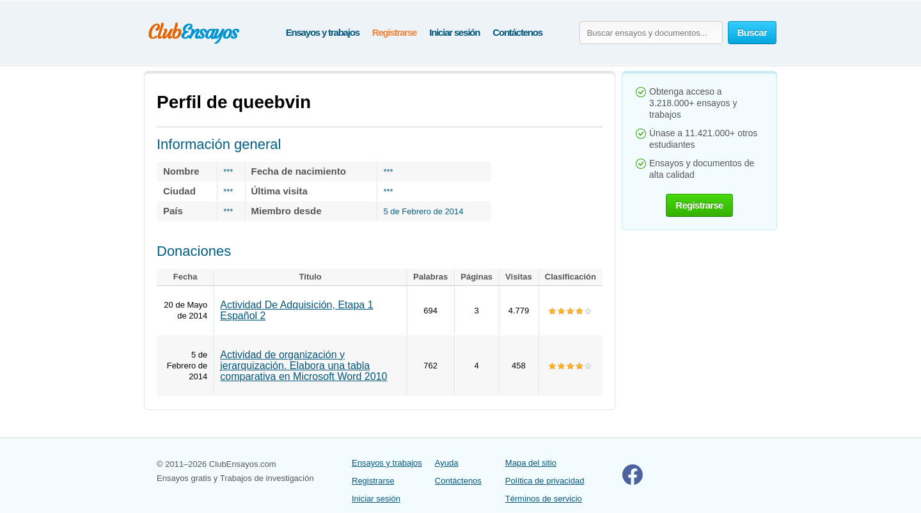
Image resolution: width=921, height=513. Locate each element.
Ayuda (447, 463)
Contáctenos (517, 32)
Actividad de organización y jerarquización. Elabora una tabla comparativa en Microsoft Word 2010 (303, 365)
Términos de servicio (543, 498)
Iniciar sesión (454, 32)
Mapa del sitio (530, 463)
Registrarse (394, 32)
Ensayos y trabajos (322, 32)
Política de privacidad (545, 480)
